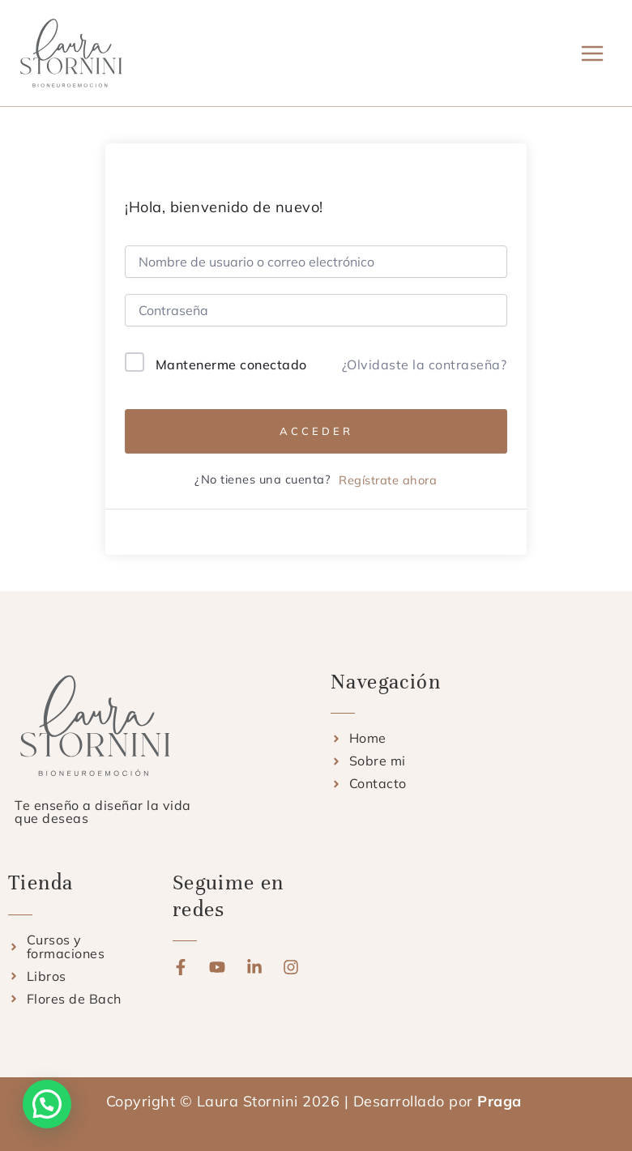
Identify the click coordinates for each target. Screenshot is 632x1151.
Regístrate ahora (388, 480)
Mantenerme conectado (231, 364)
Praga (501, 1101)
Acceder (316, 430)
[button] (47, 1104)
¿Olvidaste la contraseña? (424, 364)
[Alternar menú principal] (593, 53)
